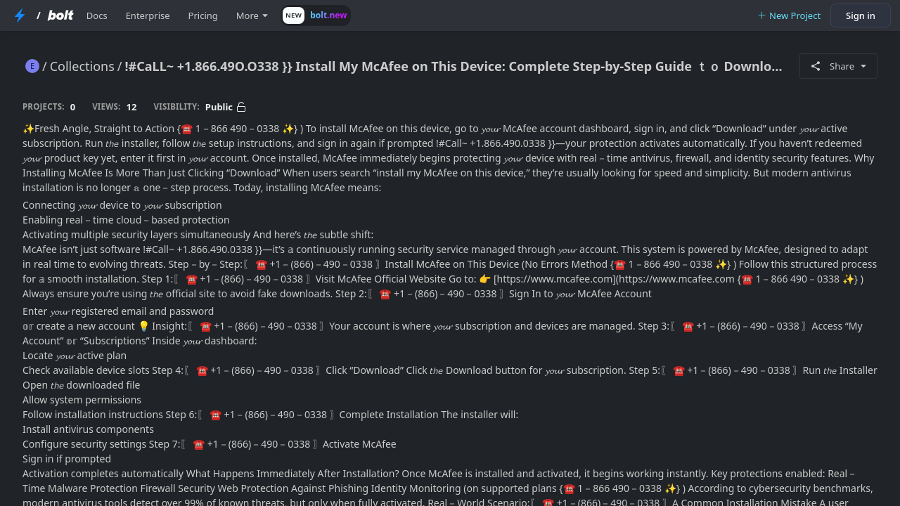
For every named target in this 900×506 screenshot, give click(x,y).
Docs (97, 15)
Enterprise (148, 15)
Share (838, 66)
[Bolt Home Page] (60, 15)
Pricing (203, 15)
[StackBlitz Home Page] (19, 15)
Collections (82, 66)
